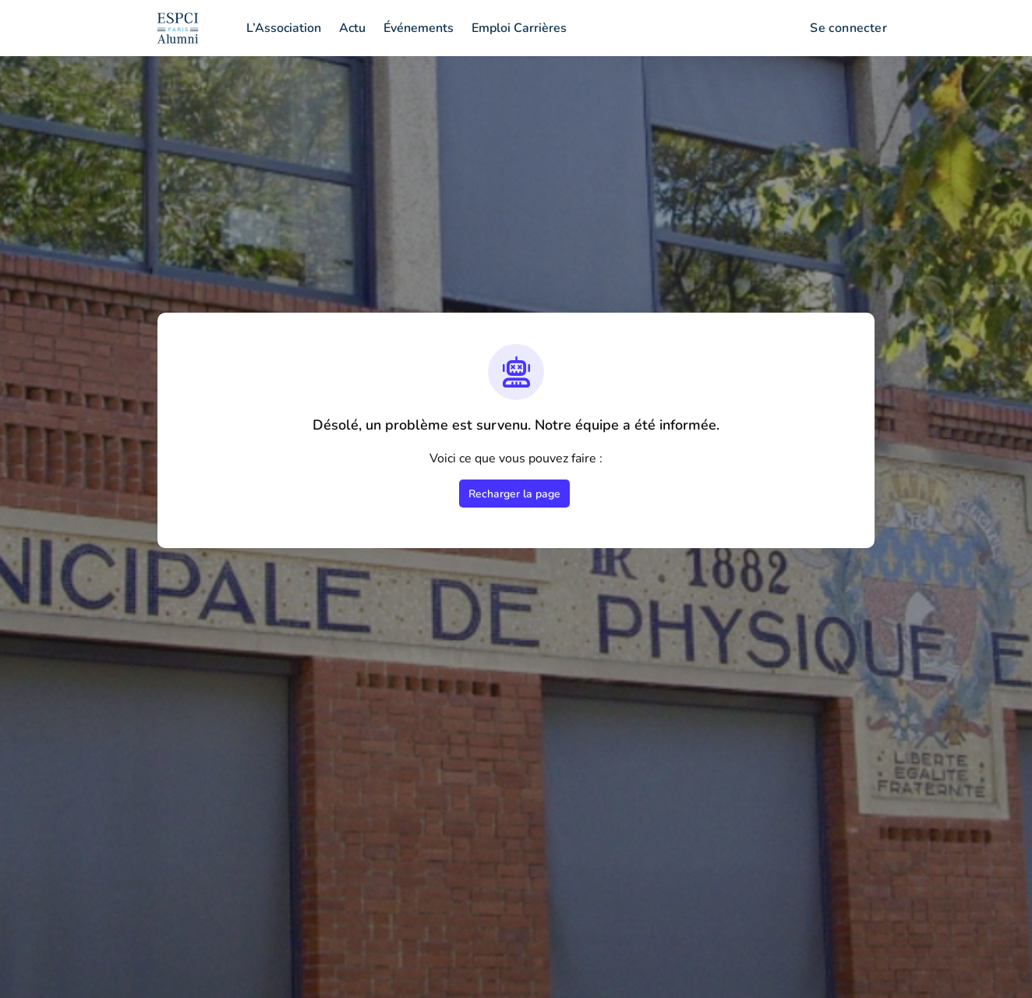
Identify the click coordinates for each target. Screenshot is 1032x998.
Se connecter (848, 28)
